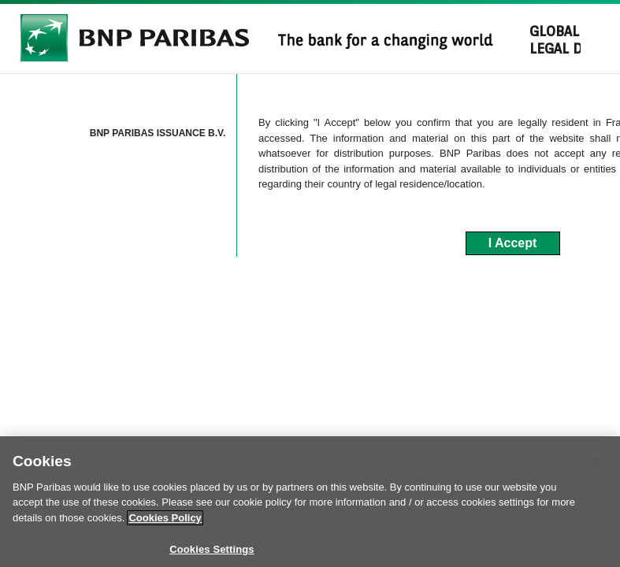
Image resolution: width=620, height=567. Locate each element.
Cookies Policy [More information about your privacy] (164, 530)
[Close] (594, 474)
